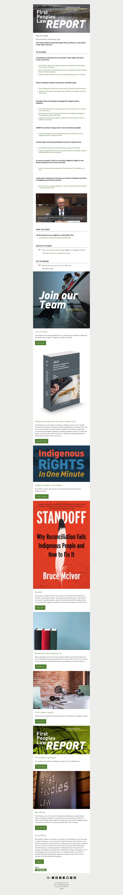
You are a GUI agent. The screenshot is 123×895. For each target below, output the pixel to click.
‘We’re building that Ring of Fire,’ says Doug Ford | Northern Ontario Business (62, 88)
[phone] (53, 878)
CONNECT (39, 861)
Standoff (38, 592)
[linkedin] (60, 878)
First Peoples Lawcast (44, 712)
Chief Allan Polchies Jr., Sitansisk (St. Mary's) (57, 253)
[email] (57, 878)
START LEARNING (42, 496)
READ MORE (40, 607)
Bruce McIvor (40, 835)
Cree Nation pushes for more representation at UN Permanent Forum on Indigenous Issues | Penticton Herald (61, 134)
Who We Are (40, 812)
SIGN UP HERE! (41, 766)
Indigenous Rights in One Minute (48, 485)
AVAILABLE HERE (42, 441)
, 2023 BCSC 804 (55, 238)
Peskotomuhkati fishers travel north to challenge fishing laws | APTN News (62, 74)
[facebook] (64, 878)
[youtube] (75, 878)
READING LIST (41, 666)
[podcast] (71, 878)
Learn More (41, 343)
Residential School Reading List (48, 653)
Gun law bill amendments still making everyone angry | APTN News (59, 148)
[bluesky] (67, 878)
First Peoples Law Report (45, 757)
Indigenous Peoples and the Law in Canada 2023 (55, 421)
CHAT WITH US (41, 828)
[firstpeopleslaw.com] (48, 878)
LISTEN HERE (41, 721)
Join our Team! (41, 332)
